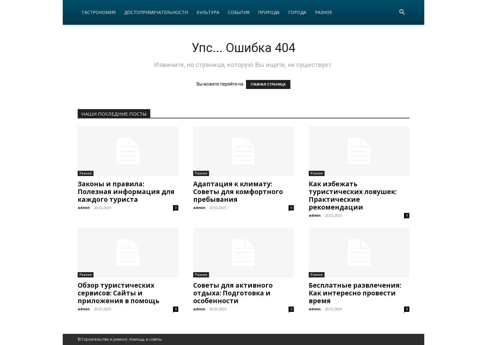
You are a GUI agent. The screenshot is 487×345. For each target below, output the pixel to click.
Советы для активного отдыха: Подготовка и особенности (233, 293)
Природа (269, 12)
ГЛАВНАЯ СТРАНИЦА (268, 84)
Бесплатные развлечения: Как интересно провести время (355, 293)
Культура (208, 12)
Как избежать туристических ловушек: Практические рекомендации (353, 195)
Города (297, 12)
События (238, 12)
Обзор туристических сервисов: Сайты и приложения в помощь (118, 293)
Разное (323, 12)
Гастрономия (99, 12)
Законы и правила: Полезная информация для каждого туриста (126, 191)
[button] (401, 13)
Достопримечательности (156, 12)
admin (84, 207)
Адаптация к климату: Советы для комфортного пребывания (238, 191)
